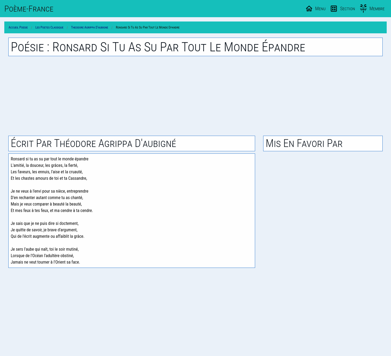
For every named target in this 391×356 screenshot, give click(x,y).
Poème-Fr (28, 8)
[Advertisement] (195, 96)
